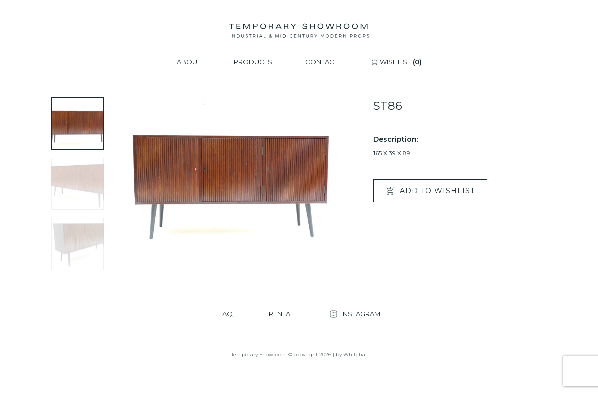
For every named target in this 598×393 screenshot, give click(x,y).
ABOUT (189, 62)
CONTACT (321, 62)
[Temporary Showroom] (299, 31)
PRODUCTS (253, 62)
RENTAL (281, 314)
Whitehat (355, 354)
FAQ (225, 314)
